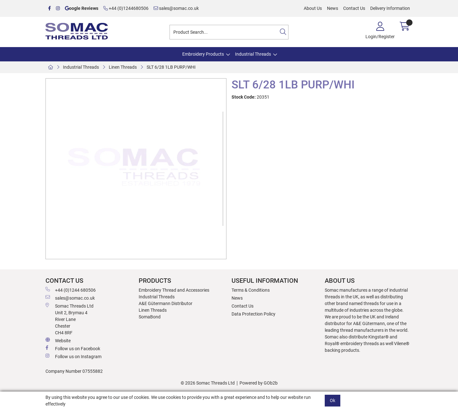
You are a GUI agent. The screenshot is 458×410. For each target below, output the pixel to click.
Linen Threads (123, 67)
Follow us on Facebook (72, 348)
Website (58, 340)
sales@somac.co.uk (176, 8)
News (332, 8)
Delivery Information (390, 8)
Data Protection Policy (253, 313)
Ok (332, 400)
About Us (313, 8)
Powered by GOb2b (258, 383)
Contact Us (354, 8)
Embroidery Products (203, 54)
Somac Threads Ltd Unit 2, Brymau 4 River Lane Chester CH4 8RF (69, 319)
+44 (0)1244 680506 (70, 290)
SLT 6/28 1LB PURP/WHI (171, 67)
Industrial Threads (253, 54)
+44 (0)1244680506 (126, 8)
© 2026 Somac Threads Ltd (208, 383)
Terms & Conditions (251, 290)
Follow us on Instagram (73, 356)
